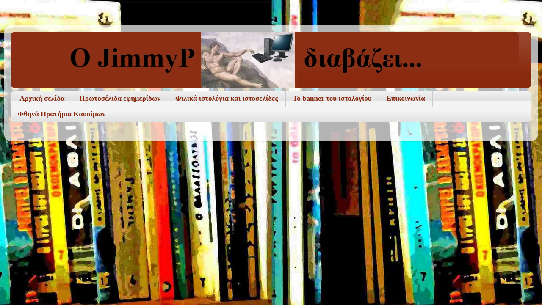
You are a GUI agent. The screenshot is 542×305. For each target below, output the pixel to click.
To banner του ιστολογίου (332, 98)
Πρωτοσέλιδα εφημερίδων (120, 98)
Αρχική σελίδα (41, 98)
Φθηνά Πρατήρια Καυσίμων (61, 114)
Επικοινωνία (406, 98)
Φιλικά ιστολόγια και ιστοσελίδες (226, 98)
